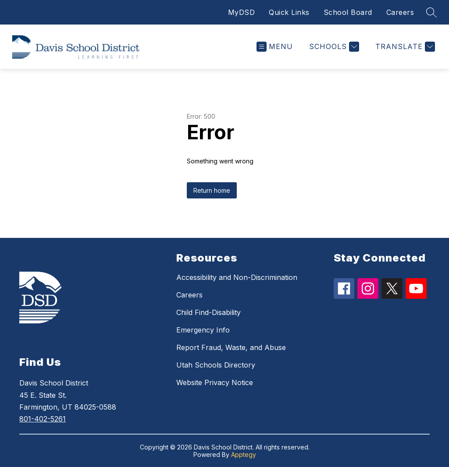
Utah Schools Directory (215, 365)
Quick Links (289, 12)
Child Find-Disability (208, 312)
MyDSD (241, 12)
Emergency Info (203, 329)
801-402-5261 (42, 418)
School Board (348, 12)
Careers (400, 12)
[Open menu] (275, 46)
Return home (211, 190)
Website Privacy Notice (214, 382)
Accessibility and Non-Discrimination (236, 277)
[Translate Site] (404, 46)
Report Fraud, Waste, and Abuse (231, 347)
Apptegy (243, 454)
